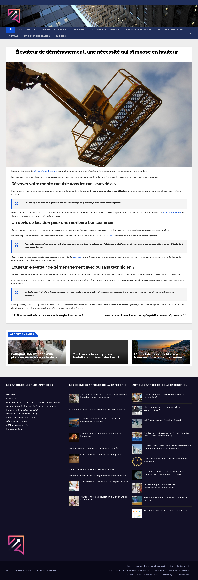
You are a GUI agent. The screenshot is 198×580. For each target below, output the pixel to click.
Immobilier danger (15, 429)
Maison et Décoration (37, 36)
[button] (190, 33)
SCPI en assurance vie (17, 425)
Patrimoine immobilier (170, 30)
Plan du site (184, 575)
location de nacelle (172, 212)
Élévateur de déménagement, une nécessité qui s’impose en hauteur (96, 52)
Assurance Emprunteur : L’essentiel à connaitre (154, 566)
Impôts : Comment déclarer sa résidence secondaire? (128, 570)
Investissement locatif (138, 30)
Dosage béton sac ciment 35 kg (21, 413)
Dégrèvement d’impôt (17, 421)
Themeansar (53, 570)
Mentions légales (168, 575)
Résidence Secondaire (105, 30)
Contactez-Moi (183, 566)
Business (61, 36)
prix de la (110, 236)
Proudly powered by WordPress (19, 570)
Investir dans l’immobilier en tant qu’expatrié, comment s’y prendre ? (145, 315)
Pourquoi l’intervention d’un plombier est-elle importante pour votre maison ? (36, 357)
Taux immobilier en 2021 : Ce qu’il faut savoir (166, 510)
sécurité (77, 257)
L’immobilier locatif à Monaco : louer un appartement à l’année (158, 355)
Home (129, 566)
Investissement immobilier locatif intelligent (171, 570)
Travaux (14, 36)
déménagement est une (45, 171)
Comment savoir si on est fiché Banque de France (31, 406)
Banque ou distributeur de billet (22, 410)
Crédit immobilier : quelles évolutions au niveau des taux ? (96, 355)
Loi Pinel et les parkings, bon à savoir (163, 420)
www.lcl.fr (11, 398)
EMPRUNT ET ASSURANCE (54, 30)
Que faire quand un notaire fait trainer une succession (33, 402)
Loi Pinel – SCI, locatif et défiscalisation (142, 575)
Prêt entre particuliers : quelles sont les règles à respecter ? (47, 315)
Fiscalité (80, 30)
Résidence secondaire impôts (20, 417)
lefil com (10, 395)
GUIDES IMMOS (26, 30)
